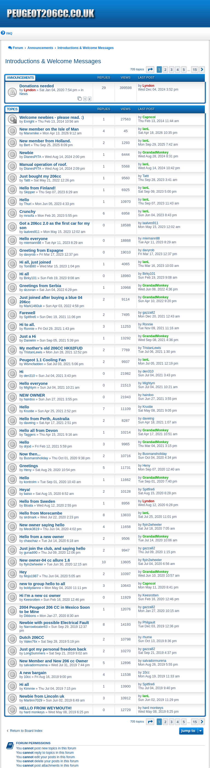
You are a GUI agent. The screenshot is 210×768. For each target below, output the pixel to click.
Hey (23, 572)
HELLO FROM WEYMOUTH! (45, 708)
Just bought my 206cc (40, 176)
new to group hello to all (42, 584)
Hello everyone (33, 238)
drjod (27, 446)
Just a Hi (27, 336)
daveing (29, 423)
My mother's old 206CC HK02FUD (51, 348)
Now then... (29, 454)
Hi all (24, 274)
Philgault (148, 622)
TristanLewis (33, 352)
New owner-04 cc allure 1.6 (44, 560)
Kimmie (29, 689)
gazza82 (148, 312)
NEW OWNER (32, 395)
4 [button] (178, 69)
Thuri (27, 204)
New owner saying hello (42, 525)
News (23, 94)
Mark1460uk (33, 306)
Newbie (26, 153)
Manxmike (31, 133)
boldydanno (32, 588)
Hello (24, 200)
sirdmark (30, 517)
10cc (27, 677)
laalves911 (32, 232)
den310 (29, 376)
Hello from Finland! (37, 188)
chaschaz (31, 541)
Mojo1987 (31, 576)
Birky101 (30, 278)
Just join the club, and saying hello (52, 548)
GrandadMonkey (155, 152)
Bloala (28, 505)
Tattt (27, 180)
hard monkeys (34, 712)
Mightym (30, 387)
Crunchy (27, 211)
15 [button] (195, 69)
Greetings (28, 466)
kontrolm (30, 482)
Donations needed (36, 86)
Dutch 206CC (31, 637)
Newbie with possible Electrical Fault (54, 622)
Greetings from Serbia (40, 286)
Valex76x (30, 641)
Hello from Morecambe (40, 513)
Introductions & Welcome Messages (53, 61)
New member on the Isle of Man (49, 129)
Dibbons (30, 616)
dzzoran (30, 290)
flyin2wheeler (152, 525)
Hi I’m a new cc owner (40, 595)
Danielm (30, 340)
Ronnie (29, 329)
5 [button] (184, 69)
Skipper (29, 192)
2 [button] (165, 69)
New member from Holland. (45, 141)
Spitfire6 (30, 317)
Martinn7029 (33, 700)
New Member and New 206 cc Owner (53, 661)
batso (28, 494)
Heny (27, 470)
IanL (145, 129)
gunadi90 (30, 553)
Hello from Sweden (37, 501)
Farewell (27, 313)
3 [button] (172, 69)
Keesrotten (32, 600)
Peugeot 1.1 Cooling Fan (42, 360)
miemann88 (32, 243)
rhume (147, 637)
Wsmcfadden (33, 364)
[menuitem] (6, 33)
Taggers (30, 435)
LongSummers (34, 653)
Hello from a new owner (41, 537)
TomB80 (30, 266)
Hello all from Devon (38, 430)
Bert (27, 145)
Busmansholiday (36, 458)
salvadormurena (36, 665)
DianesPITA (32, 157)
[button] (150, 69)
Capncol (149, 117)
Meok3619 (31, 529)
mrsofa (29, 216)
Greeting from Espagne (41, 250)
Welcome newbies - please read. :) (51, 117)
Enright (29, 121)
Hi (21, 371)
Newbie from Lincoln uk (41, 696)
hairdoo (29, 399)
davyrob (30, 254)
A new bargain (32, 673)
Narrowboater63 (36, 627)
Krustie (29, 411)
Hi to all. (27, 324)
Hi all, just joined (35, 262)
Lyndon (30, 90)
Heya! (24, 489)
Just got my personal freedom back (52, 649)
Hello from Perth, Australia (44, 419)
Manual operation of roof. (43, 164)
